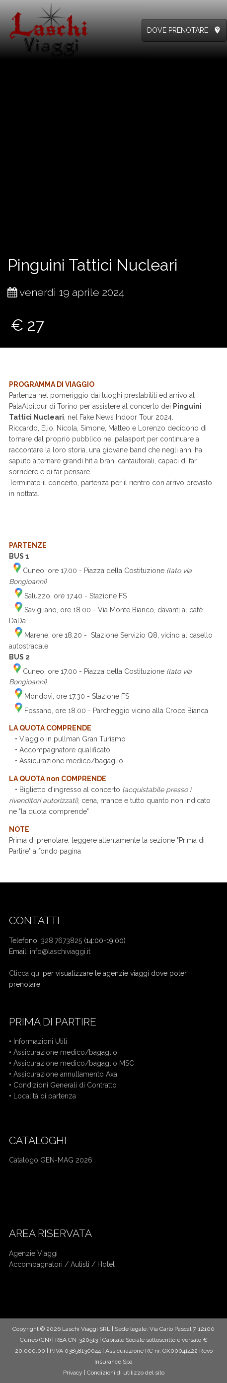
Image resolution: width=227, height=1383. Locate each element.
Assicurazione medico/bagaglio (65, 1052)
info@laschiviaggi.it (60, 951)
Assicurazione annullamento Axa (65, 1074)
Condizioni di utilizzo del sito (125, 1372)
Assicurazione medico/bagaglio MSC (73, 1063)
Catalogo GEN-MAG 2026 (50, 1160)
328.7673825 (61, 941)
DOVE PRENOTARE (177, 30)
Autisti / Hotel (93, 1264)
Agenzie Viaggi (33, 1253)
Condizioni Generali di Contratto (65, 1085)
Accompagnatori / (40, 1264)
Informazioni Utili (40, 1041)
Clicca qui (25, 973)
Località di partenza (44, 1096)
